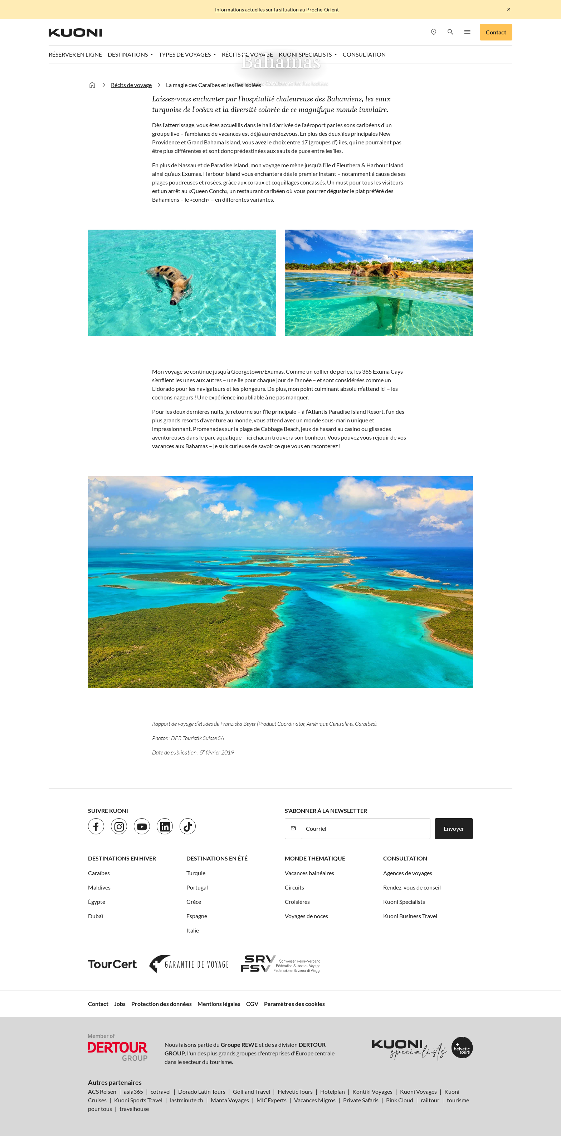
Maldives (99, 887)
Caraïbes (99, 872)
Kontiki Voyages (372, 1091)
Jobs (120, 1003)
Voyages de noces (306, 915)
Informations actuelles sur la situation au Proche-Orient (277, 9)
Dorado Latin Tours (201, 1091)
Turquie (195, 872)
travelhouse (134, 1108)
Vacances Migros (315, 1100)
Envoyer (454, 828)
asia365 (133, 1091)
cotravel (161, 1091)
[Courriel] (365, 828)
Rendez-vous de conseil (412, 887)
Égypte (96, 901)
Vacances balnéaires (309, 872)
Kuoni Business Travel (410, 915)
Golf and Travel (251, 1091)
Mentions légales (218, 1003)
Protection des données (161, 1003)
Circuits (294, 887)
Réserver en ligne (75, 54)
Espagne (196, 915)
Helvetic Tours (295, 1091)
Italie (192, 930)
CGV (252, 1003)
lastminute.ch (186, 1100)
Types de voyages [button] (185, 54)
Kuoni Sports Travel (138, 1100)
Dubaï (95, 915)
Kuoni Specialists (404, 901)
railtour (430, 1100)
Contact (496, 32)
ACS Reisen (102, 1091)
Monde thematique (315, 858)
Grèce (193, 901)
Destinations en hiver (122, 858)
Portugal (197, 887)
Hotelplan (332, 1091)
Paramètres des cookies (294, 1003)
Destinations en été (217, 858)
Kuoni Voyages (418, 1091)
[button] (450, 32)
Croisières (297, 901)
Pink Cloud (399, 1100)
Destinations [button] (128, 54)
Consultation (364, 54)
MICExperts (272, 1100)
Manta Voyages (230, 1100)
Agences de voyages (407, 872)
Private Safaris (361, 1100)
